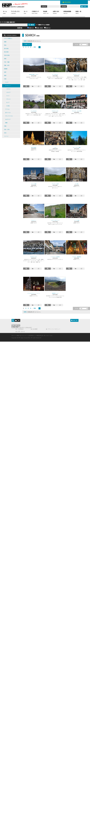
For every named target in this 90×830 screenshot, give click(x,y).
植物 (5, 41)
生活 (5, 132)
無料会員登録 (67, 2)
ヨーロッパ (7, 85)
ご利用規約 (20, 329)
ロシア (7, 102)
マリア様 (76, 183)
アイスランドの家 (55, 183)
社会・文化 (6, 129)
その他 (7, 105)
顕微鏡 (5, 68)
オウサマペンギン (76, 74)
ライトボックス (16, 13)
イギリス (8, 89)
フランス (8, 99)
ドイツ (7, 95)
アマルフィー (33, 220)
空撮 (5, 126)
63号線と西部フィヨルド (33, 74)
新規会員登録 (68, 13)
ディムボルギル (55, 74)
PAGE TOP (74, 320)
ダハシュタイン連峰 (76, 147)
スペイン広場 (33, 183)
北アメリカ (7, 112)
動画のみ (48, 28)
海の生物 (6, 51)
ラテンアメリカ (9, 116)
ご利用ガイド (36, 13)
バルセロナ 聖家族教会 (76, 256)
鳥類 (5, 58)
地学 (5, 72)
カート (27, 13)
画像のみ (31, 28)
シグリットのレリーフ (55, 220)
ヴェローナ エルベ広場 (76, 110)
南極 (6, 122)
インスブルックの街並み (55, 256)
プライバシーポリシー (54, 329)
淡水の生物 (6, 55)
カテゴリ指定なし (8, 38)
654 (35, 47)
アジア (6, 82)
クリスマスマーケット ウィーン (33, 293)
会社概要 (34, 329)
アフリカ (7, 109)
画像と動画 (39, 28)
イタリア (8, 92)
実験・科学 (6, 65)
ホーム (6, 13)
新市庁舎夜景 (33, 147)
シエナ (55, 147)
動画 (80, 13)
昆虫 (5, 45)
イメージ (6, 136)
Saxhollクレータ (55, 293)
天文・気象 (6, 62)
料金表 (47, 13)
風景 (5, 75)
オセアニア (7, 119)
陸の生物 (6, 48)
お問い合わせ (57, 13)
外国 (5, 78)
